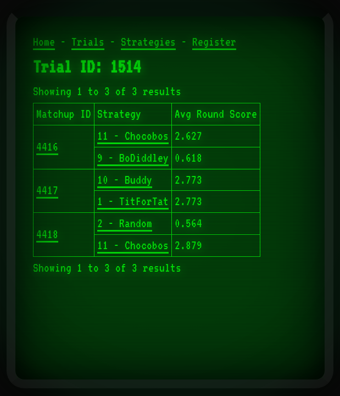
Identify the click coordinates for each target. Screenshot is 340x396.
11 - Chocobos (133, 135)
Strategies (148, 41)
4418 (47, 234)
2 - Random (124, 223)
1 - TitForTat (133, 201)
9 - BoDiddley (133, 157)
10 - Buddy (124, 179)
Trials (87, 41)
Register (214, 41)
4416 (47, 146)
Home (44, 41)
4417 (47, 190)
